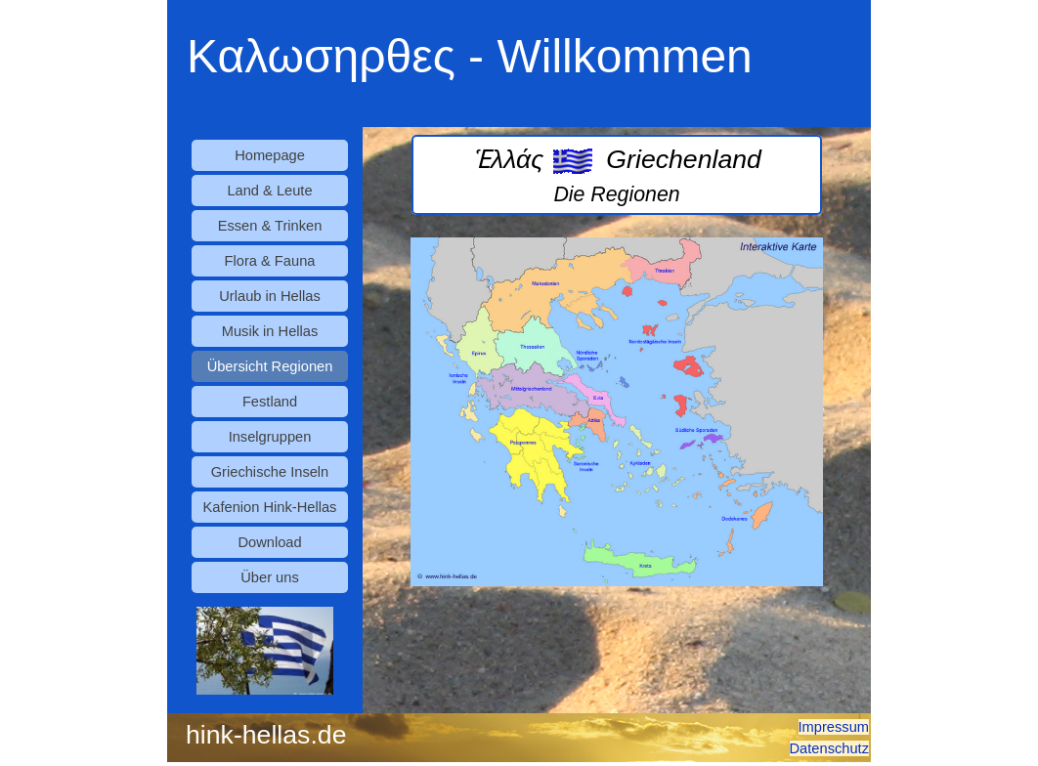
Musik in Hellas (270, 331)
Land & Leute (269, 190)
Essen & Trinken (270, 226)
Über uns (269, 577)
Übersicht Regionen (270, 366)
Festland (269, 401)
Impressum (834, 727)
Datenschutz (829, 748)
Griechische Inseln (270, 472)
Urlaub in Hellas (269, 296)
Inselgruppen (270, 437)
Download (269, 542)
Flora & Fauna (270, 261)
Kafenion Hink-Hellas (270, 507)
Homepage (270, 155)
